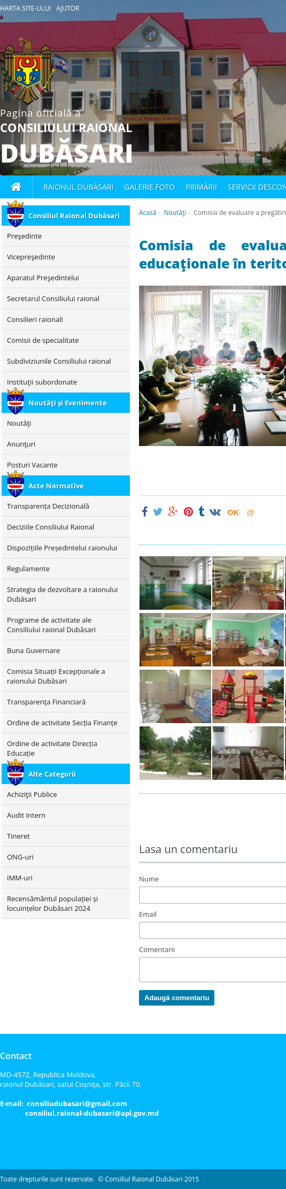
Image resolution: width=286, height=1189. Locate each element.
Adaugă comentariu (176, 998)
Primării (201, 187)
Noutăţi (175, 212)
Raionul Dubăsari (78, 187)
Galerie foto (149, 187)
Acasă (147, 212)
